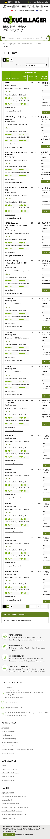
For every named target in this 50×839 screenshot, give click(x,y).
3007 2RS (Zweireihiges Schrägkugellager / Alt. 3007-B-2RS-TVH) (16, 225)
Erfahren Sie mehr (10, 108)
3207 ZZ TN (8, 332)
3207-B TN (8, 366)
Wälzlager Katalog (7, 800)
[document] (25, 832)
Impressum (5, 728)
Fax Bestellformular (7, 776)
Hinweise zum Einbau (8, 818)
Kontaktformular (6, 735)
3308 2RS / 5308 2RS (11, 572)
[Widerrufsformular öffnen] (7, 753)
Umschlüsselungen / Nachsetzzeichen (13, 796)
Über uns (4, 766)
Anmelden (33, 2)
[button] (14, 111)
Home (3, 44)
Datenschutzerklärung (8, 739)
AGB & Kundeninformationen (10, 746)
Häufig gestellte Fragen (9, 769)
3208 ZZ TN (8, 470)
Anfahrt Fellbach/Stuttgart (10, 773)
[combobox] (23, 38)
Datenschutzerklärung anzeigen (24, 834)
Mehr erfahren (39, 640)
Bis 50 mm (38, 44)
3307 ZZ (7, 538)
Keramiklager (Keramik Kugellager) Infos (14, 807)
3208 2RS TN (9, 436)
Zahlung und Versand (8, 731)
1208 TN (7, 83)
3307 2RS (8, 504)
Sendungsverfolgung (8, 780)
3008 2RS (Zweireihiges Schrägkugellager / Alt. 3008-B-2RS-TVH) (16, 263)
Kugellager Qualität (7, 793)
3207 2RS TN (9, 298)
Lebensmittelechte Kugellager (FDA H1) (14, 814)
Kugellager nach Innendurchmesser (20, 44)
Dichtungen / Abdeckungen (10, 804)
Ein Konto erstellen (42, 2)
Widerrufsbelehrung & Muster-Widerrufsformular (17, 749)
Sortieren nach (20, 65)
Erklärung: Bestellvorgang (9, 742)
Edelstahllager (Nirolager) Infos (11, 811)
